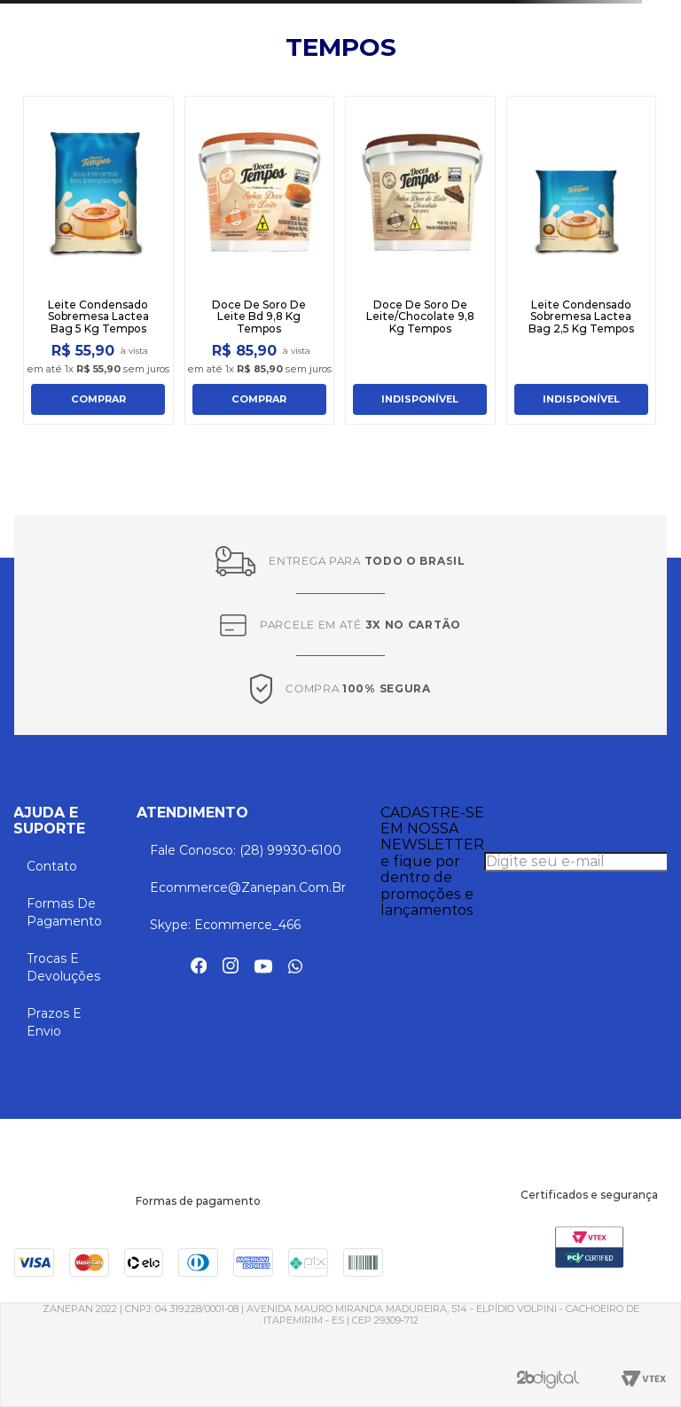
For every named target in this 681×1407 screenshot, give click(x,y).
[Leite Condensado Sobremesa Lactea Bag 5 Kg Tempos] (98, 260)
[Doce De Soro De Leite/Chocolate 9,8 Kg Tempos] (420, 260)
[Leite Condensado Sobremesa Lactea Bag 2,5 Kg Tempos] (581, 260)
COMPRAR (98, 399)
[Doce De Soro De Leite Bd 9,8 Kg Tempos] (259, 260)
